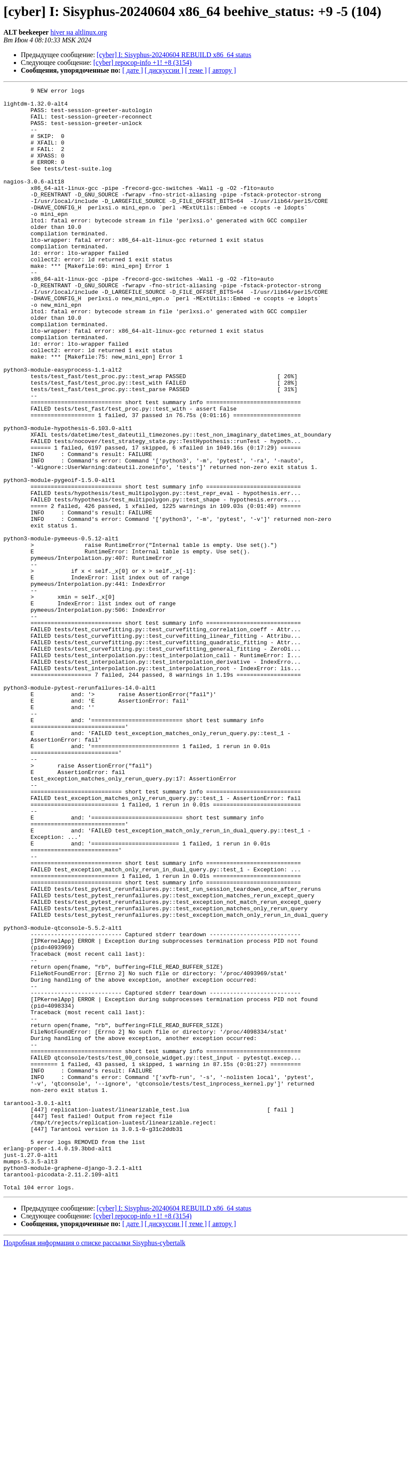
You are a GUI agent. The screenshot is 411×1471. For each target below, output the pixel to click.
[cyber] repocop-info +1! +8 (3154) (143, 62)
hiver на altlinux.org (78, 32)
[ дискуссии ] (164, 70)
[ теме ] (196, 70)
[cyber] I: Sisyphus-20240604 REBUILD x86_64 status (174, 54)
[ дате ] (132, 70)
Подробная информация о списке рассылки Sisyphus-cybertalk (94, 1463)
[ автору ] (222, 70)
